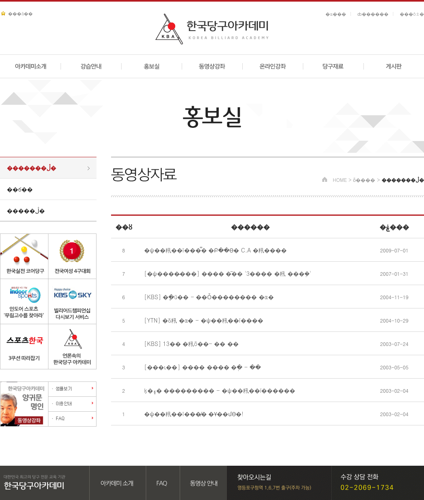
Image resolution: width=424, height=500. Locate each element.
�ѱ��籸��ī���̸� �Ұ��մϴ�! (193, 414)
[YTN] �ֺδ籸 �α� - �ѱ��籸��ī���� (203, 320)
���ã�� (20, 13)
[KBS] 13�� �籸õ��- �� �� (191, 344)
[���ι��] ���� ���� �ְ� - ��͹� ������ (203, 367)
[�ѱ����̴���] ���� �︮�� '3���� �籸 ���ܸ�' (227, 273)
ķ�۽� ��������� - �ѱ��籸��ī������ (219, 390)
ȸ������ (372, 14)
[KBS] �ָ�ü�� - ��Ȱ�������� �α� (209, 297)
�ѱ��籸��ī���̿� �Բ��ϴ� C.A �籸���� (215, 250)
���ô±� (412, 14)
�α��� (335, 14)
